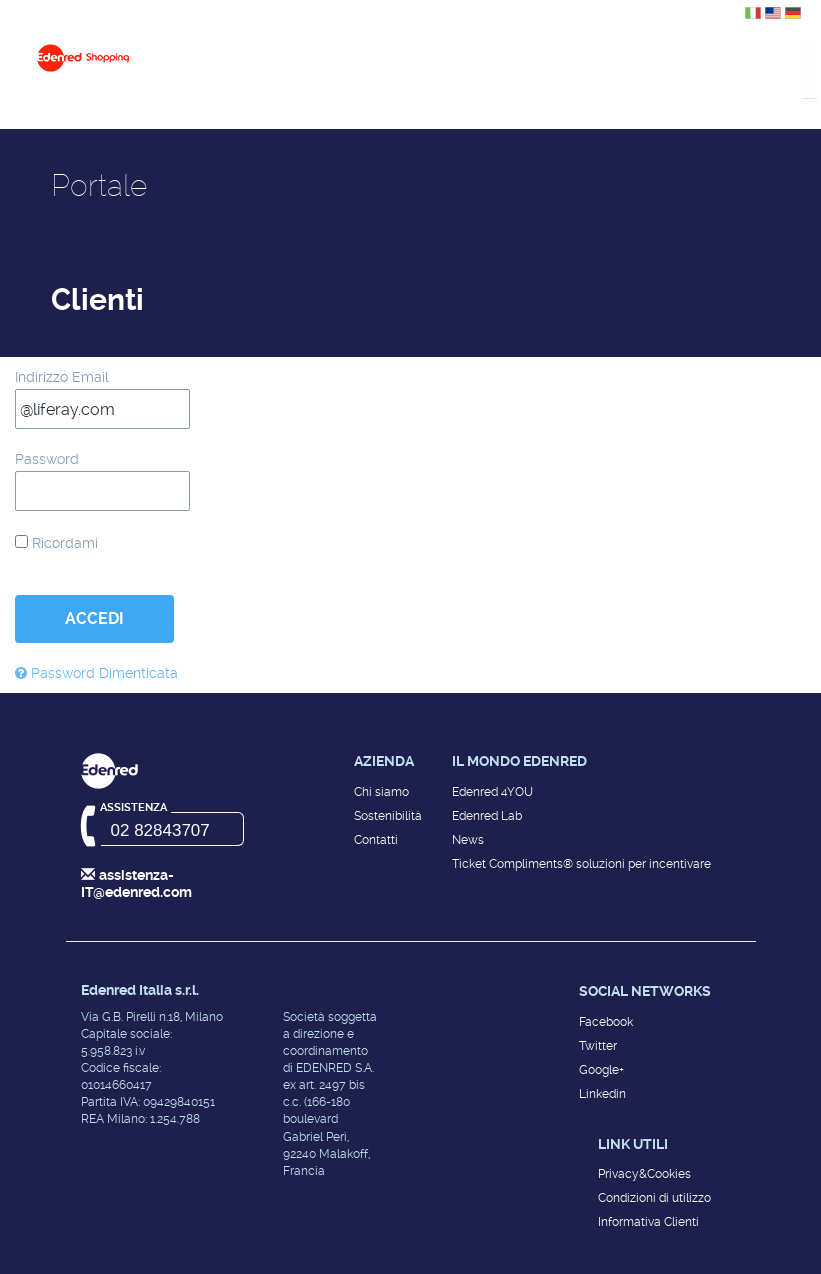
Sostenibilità (388, 816)
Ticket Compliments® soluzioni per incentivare (581, 864)
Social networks (645, 991)
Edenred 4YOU (492, 792)
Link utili (633, 1144)
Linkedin (602, 1094)
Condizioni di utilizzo (654, 1198)
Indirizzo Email (62, 377)
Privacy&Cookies (644, 1174)
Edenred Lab (487, 816)
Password (47, 459)
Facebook (606, 1022)
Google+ (601, 1070)
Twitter (598, 1046)
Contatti (376, 840)
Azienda (384, 761)
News (468, 840)
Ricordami (56, 543)
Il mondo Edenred (519, 761)
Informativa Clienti (648, 1222)
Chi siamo (381, 792)
